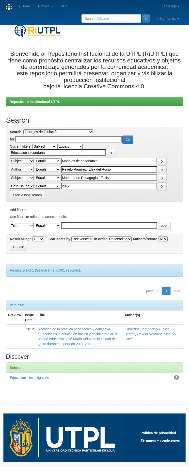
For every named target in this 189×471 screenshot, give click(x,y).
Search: (16, 132)
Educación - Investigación (29, 378)
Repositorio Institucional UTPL (35, 102)
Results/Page (21, 239)
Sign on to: (168, 19)
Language (170, 6)
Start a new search (27, 195)
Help (63, 6)
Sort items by (59, 239)
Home (25, 6)
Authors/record (144, 239)
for (12, 139)
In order (100, 239)
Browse (45, 6)
